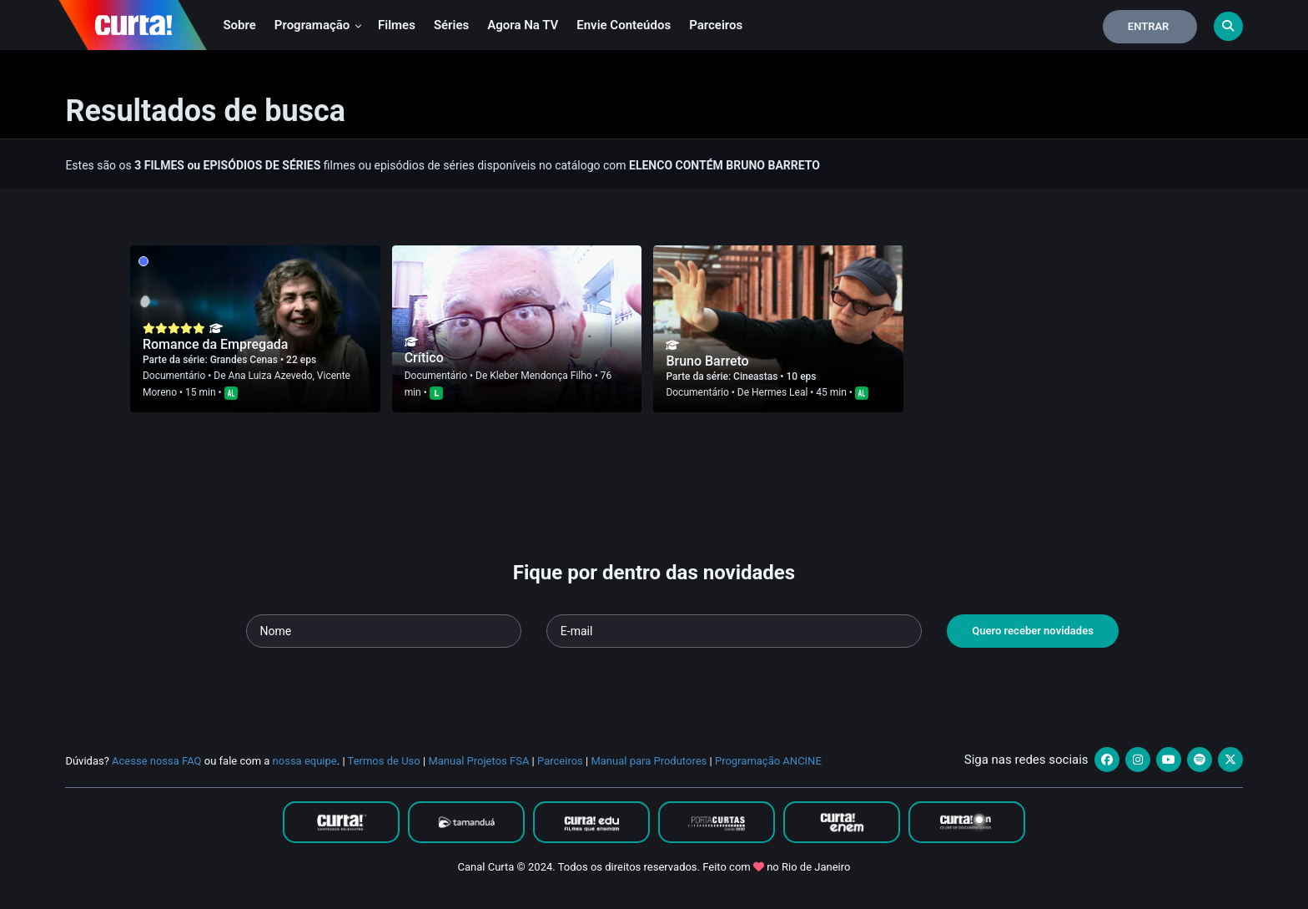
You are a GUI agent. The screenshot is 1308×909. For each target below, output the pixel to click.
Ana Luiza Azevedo (271, 375)
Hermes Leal (779, 392)
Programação (318, 25)
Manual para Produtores (649, 761)
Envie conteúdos (623, 25)
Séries (451, 25)
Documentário (174, 375)
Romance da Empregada (216, 344)
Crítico (424, 358)
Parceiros (715, 25)
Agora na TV (522, 25)
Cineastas (756, 376)
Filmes (396, 25)
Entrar (1149, 26)
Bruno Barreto (707, 361)
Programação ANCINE (768, 761)
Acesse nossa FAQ (157, 761)
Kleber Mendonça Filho (540, 375)
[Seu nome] (383, 631)
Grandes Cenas (245, 360)
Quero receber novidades (1033, 630)
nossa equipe (305, 761)
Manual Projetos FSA (478, 761)
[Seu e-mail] (734, 631)
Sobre (239, 25)
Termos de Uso (384, 761)
